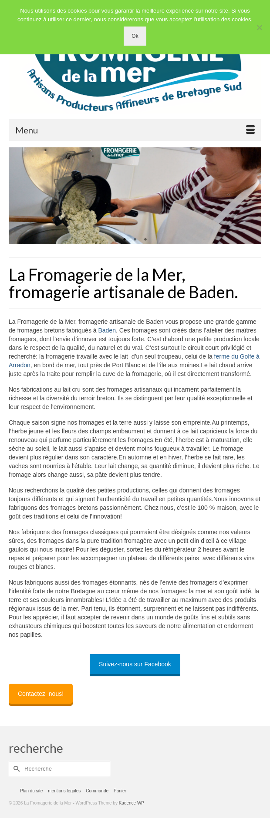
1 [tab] (124, 240)
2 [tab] (135, 240)
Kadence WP (131, 803)
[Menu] (135, 130)
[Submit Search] (15, 768)
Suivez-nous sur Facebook (135, 664)
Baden (106, 330)
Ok (135, 36)
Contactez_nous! (41, 693)
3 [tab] (145, 240)
